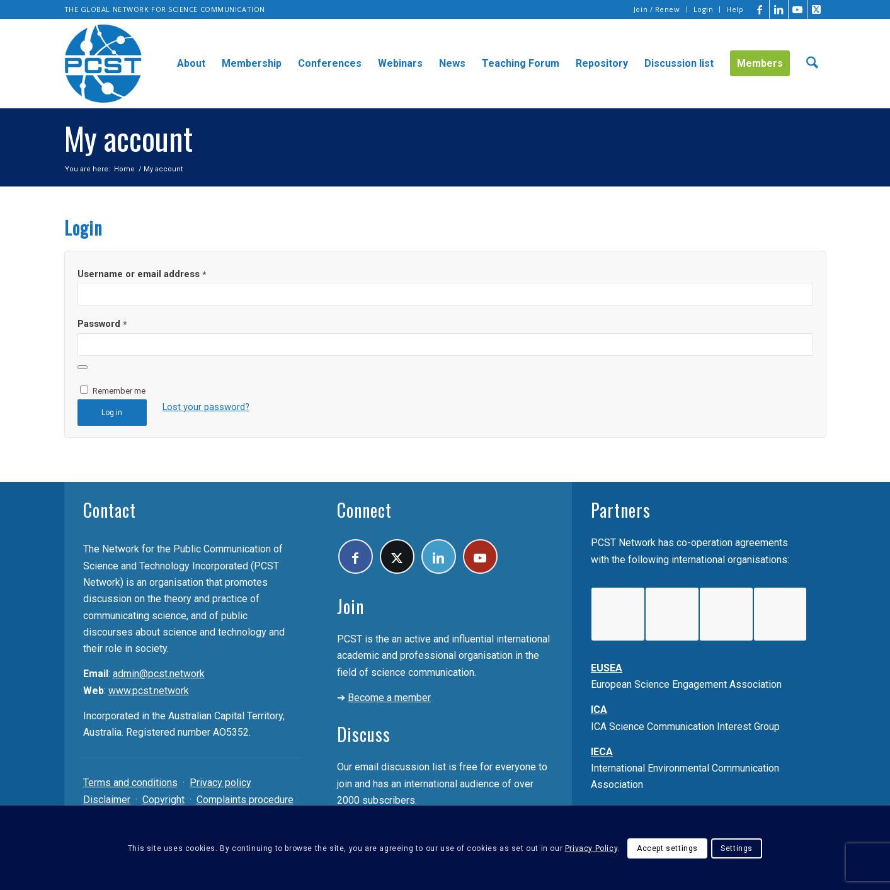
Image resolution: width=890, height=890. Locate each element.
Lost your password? (206, 407)
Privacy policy (220, 783)
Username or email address (141, 274)
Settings (737, 848)
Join (350, 606)
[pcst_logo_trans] (103, 64)
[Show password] (82, 367)
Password (102, 323)
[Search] (812, 64)
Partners (621, 510)
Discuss (364, 734)
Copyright (163, 800)
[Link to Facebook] (760, 9)
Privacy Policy (591, 848)
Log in (111, 412)
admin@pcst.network (159, 674)
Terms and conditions (130, 783)
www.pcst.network (148, 691)
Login (703, 9)
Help (734, 9)
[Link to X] (816, 9)
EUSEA (606, 668)
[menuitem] (657, 9)
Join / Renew (657, 9)
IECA (602, 752)
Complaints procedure (245, 800)
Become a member (389, 698)
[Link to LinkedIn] (779, 9)
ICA (599, 710)
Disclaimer (106, 800)
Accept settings (667, 848)
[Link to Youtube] (798, 9)
